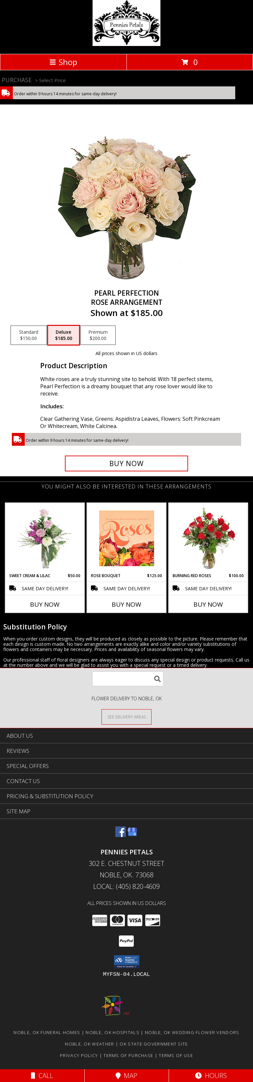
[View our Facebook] (120, 835)
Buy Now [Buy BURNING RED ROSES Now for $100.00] (208, 604)
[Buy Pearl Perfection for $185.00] (126, 463)
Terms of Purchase (128, 1055)
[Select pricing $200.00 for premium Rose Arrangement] (98, 335)
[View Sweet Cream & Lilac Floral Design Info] (44, 538)
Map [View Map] (126, 1075)
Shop (63, 61)
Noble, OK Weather (89, 1044)
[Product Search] (127, 678)
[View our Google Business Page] (132, 835)
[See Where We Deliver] (126, 716)
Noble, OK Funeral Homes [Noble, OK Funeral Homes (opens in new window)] (47, 1032)
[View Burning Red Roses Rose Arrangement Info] (208, 538)
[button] (126, 961)
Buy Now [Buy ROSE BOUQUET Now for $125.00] (126, 604)
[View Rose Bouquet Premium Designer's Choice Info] (126, 538)
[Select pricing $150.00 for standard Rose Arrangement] (28, 335)
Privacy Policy (79, 1055)
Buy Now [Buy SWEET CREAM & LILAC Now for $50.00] (45, 604)
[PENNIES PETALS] (126, 44)
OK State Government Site (154, 1044)
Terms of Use (176, 1055)
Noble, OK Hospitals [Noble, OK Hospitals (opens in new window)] (112, 1032)
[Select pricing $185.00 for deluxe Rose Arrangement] (63, 335)
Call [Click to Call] (42, 1075)
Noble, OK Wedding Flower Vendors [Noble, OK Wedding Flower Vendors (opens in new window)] (192, 1032)
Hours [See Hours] (211, 1075)
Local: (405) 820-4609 (126, 886)
